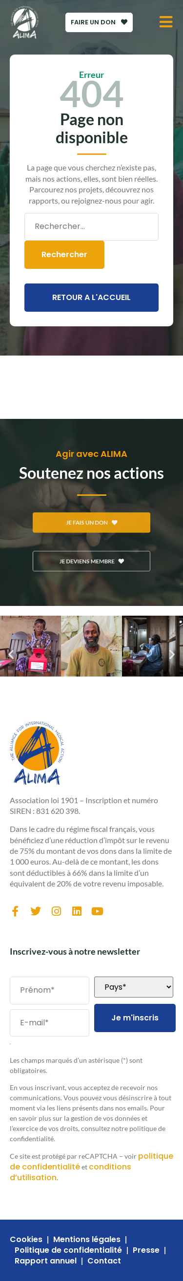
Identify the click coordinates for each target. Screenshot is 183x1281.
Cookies (26, 1239)
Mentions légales (87, 1239)
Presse (146, 1250)
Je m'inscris (135, 1017)
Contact (104, 1261)
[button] (11, 654)
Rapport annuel (46, 1261)
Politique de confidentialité (68, 1250)
